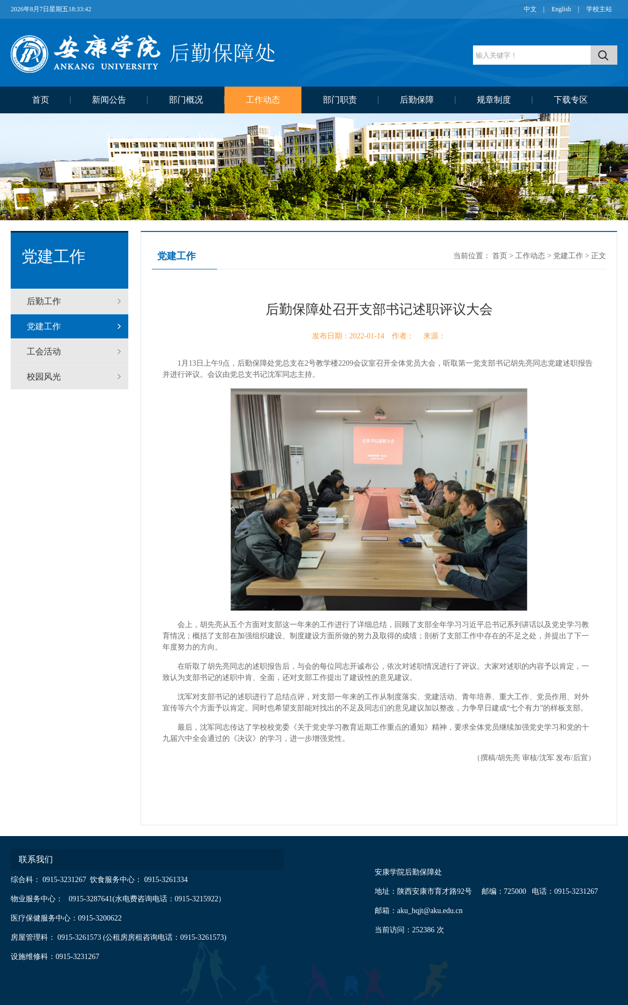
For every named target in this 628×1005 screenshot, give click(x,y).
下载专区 (571, 99)
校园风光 (44, 376)
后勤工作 (44, 301)
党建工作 (44, 326)
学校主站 (599, 9)
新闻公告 (109, 99)
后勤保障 (417, 99)
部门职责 (340, 99)
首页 (40, 99)
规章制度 (494, 99)
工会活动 (44, 351)
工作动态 (263, 99)
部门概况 (186, 99)
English (561, 9)
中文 (530, 9)
